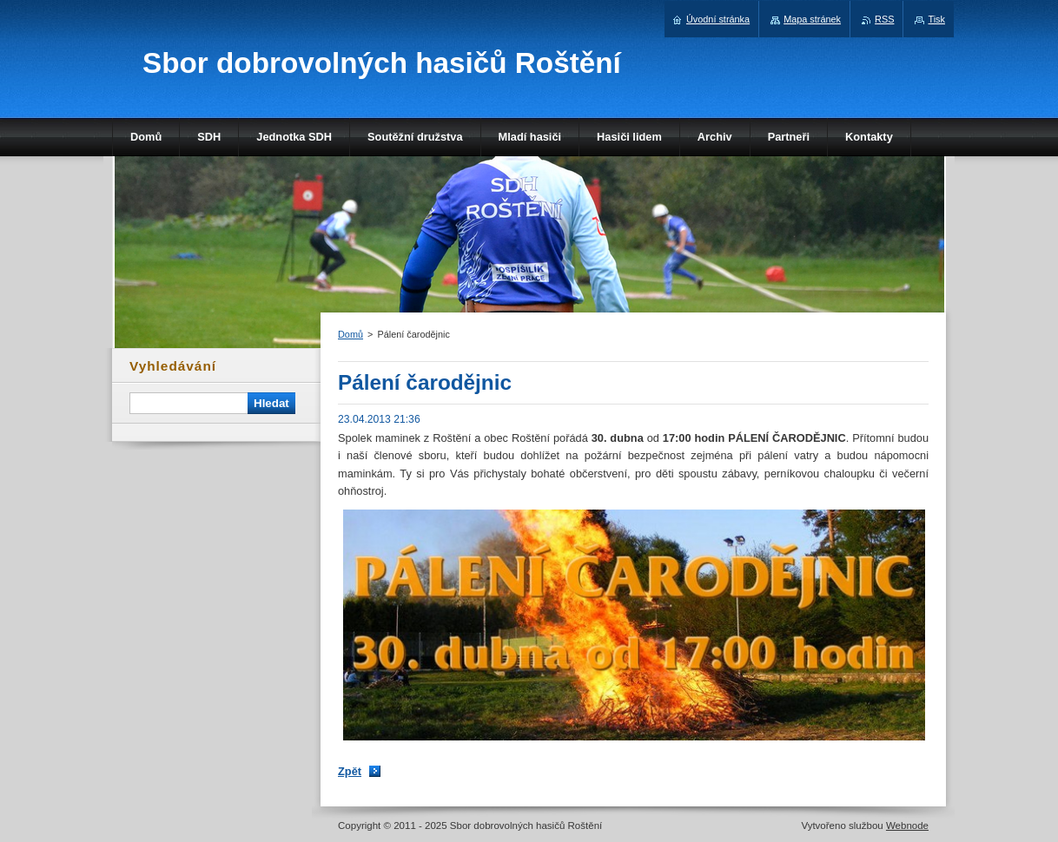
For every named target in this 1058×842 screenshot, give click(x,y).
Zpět (349, 771)
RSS (884, 19)
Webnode (907, 825)
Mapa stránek (812, 19)
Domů (350, 334)
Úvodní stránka (718, 19)
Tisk (936, 19)
